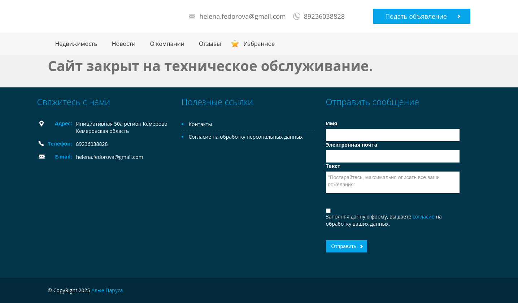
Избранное (259, 44)
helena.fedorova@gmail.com (243, 16)
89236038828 (324, 16)
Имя (332, 123)
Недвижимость (76, 44)
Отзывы (210, 44)
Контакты (200, 124)
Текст (333, 166)
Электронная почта (352, 144)
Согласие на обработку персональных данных (246, 136)
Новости (124, 44)
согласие (424, 216)
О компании (167, 44)
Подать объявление (416, 16)
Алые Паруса (107, 290)
